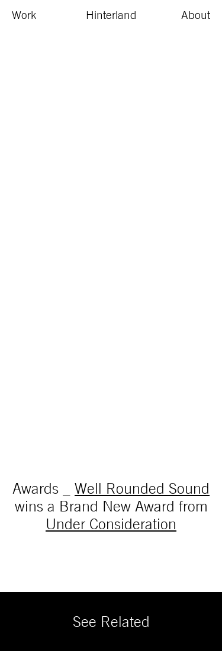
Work (24, 14)
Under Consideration (111, 523)
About (195, 14)
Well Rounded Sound (142, 488)
